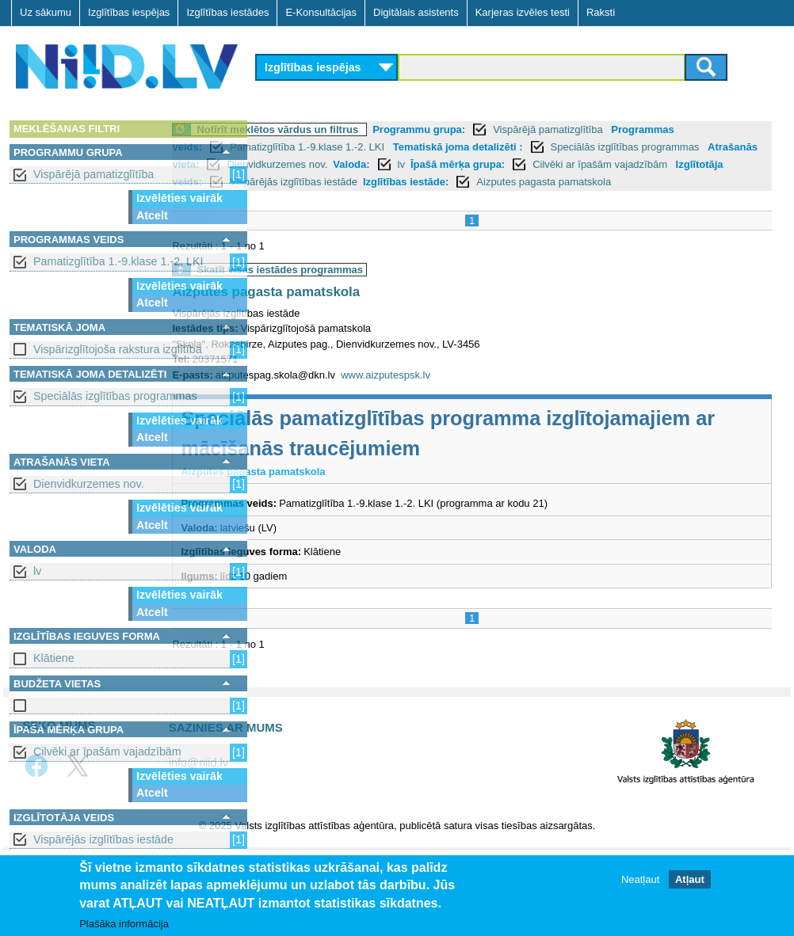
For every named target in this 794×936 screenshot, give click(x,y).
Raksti (600, 12)
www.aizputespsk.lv (473, 392)
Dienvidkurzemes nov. (88, 484)
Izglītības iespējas (129, 12)
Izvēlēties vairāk (179, 198)
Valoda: (558, 164)
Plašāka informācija (124, 924)
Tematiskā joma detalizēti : (545, 147)
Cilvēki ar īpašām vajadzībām (107, 751)
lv (37, 571)
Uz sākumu (45, 12)
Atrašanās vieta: (366, 164)
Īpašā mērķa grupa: (664, 164)
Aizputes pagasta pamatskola (354, 309)
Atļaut (689, 879)
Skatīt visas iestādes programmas (367, 287)
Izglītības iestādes (227, 12)
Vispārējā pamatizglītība (93, 174)
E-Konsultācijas (321, 12)
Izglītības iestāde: (654, 182)
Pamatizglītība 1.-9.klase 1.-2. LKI (118, 261)
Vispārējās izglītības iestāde (103, 839)
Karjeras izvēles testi (522, 12)
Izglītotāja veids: (410, 182)
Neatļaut (640, 879)
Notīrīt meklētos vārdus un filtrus (365, 129)
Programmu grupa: (506, 129)
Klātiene (53, 658)
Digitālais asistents (416, 12)
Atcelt (152, 215)
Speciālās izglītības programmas (115, 396)
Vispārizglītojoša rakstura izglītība (117, 349)
